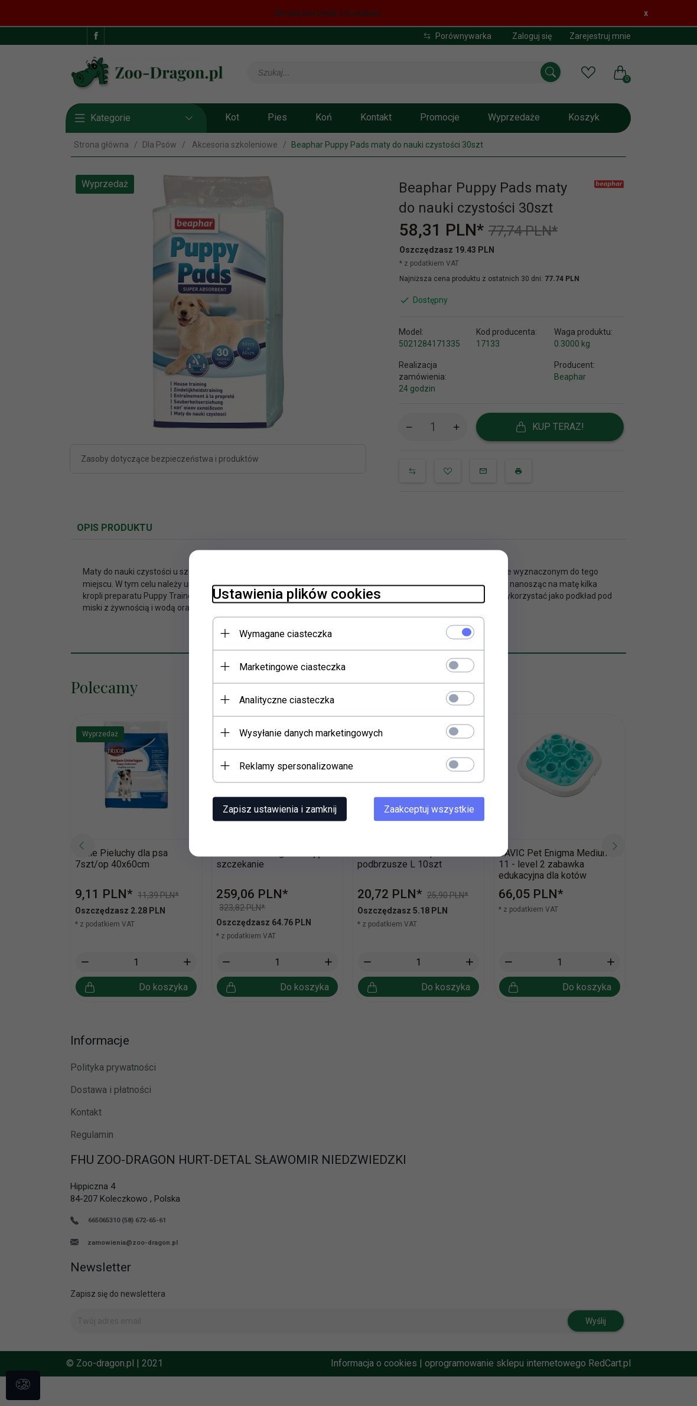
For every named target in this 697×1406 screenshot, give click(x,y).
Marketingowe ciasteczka (292, 666)
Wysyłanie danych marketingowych (311, 732)
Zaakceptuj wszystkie (429, 808)
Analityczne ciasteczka (286, 699)
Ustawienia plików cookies (297, 593)
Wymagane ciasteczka (285, 633)
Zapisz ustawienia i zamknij (280, 808)
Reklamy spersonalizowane (296, 765)
